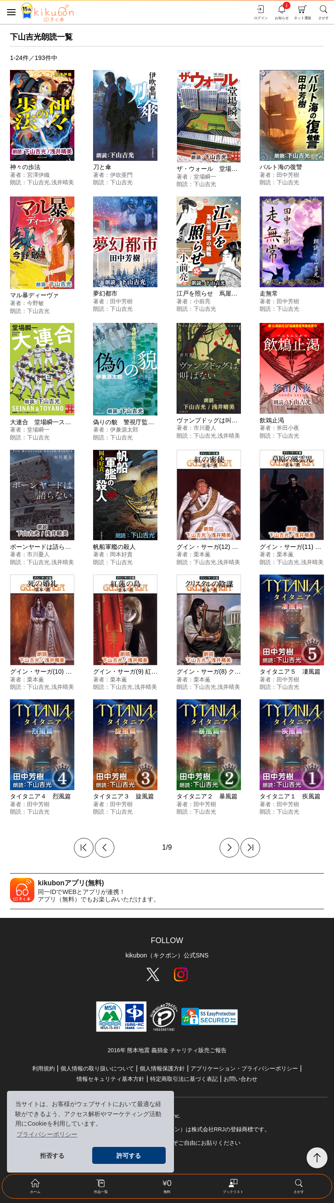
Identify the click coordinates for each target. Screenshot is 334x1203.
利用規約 (43, 1068)
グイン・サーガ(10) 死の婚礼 (50, 671)
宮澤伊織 (38, 175)
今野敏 (35, 303)
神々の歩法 (25, 166)
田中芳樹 (288, 175)
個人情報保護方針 (162, 1068)
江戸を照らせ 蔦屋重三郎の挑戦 (222, 293)
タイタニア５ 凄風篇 (290, 671)
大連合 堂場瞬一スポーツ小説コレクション (71, 422)
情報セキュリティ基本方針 (110, 1079)
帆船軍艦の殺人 (114, 546)
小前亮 (202, 301)
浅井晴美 (62, 182)
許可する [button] (129, 1155)
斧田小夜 (288, 428)
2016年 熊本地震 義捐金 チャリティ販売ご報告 (166, 1050)
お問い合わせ (240, 1079)
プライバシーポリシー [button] (47, 1134)
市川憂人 (205, 428)
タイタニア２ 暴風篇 (207, 796)
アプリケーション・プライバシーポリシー (244, 1068)
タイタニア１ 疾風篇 (290, 796)
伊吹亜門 (121, 175)
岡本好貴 (121, 554)
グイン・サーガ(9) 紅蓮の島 (131, 671)
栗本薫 (202, 554)
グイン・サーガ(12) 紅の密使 (217, 546)
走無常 (269, 293)
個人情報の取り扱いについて (97, 1068)
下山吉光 (38, 182)
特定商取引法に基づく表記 (184, 1079)
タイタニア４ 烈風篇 (40, 796)
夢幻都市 (105, 293)
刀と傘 (102, 166)
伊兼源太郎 (124, 429)
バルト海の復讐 (281, 166)
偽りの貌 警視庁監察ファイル (135, 422)
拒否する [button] (52, 1155)
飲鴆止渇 (272, 420)
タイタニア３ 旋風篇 (123, 796)
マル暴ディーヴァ (34, 295)
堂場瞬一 (205, 176)
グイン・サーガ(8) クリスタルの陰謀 (227, 671)
